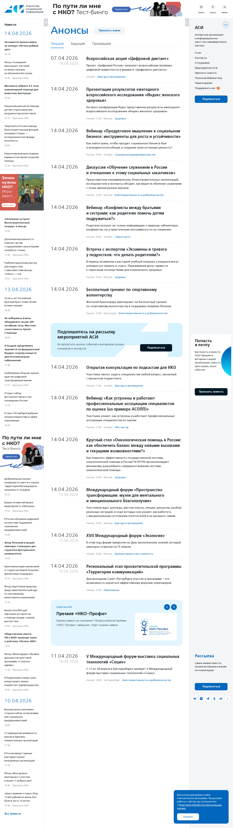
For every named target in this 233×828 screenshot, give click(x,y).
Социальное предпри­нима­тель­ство (135, 154)
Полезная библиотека (208, 77)
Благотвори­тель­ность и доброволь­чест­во (139, 195)
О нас (198, 52)
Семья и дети (122, 236)
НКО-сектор (122, 427)
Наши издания (203, 82)
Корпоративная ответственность (134, 553)
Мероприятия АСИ (206, 67)
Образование (111, 590)
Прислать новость (206, 72)
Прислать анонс (109, 30)
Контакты (201, 57)
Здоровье (120, 118)
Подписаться (156, 347)
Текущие (57, 44)
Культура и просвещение (111, 76)
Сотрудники (202, 62)
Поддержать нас (205, 88)
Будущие (78, 44)
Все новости (12, 814)
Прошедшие (101, 44)
